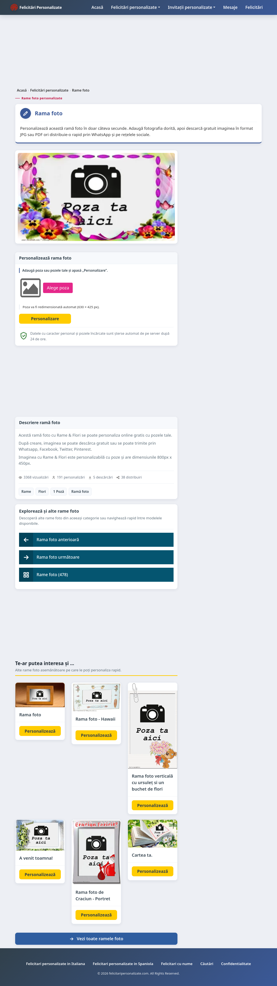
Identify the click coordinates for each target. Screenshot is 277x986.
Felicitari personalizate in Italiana (55, 963)
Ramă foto (80, 491)
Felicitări (254, 7)
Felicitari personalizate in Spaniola (123, 963)
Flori (42, 491)
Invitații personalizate (190, 7)
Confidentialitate (236, 963)
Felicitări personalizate (134, 7)
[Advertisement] (138, 53)
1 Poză (58, 491)
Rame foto (80, 90)
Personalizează (40, 731)
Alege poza (58, 288)
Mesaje (230, 7)
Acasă (97, 7)
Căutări (206, 963)
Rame (26, 491)
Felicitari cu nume (176, 963)
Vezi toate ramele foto (96, 939)
